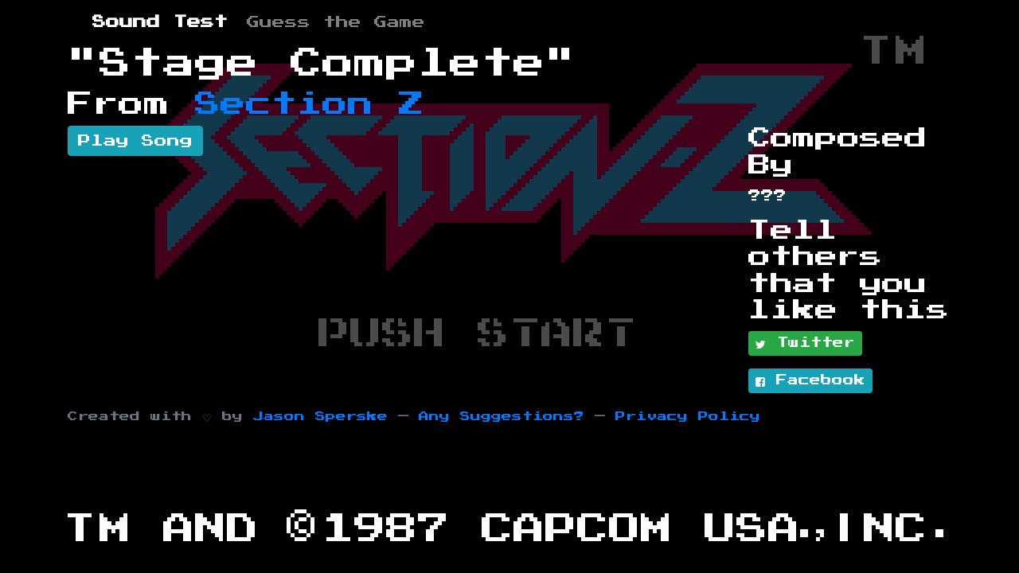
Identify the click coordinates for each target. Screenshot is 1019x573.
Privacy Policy (687, 416)
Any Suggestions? (501, 416)
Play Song (135, 140)
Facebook (810, 381)
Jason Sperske (320, 416)
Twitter (805, 343)
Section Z (309, 104)
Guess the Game (336, 22)
